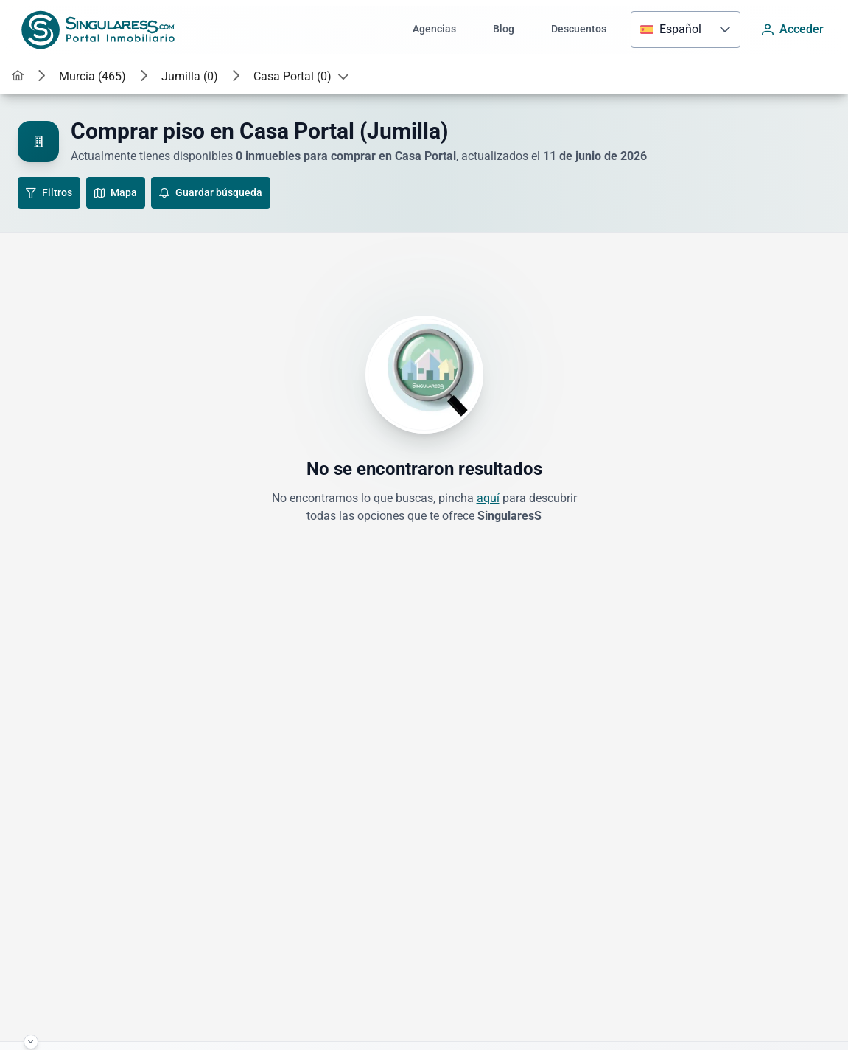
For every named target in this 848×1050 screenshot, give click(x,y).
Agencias (434, 29)
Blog (503, 29)
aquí (488, 498)
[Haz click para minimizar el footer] (31, 1042)
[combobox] (670, 29)
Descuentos (578, 29)
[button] (725, 29)
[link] (17, 76)
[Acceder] (792, 29)
